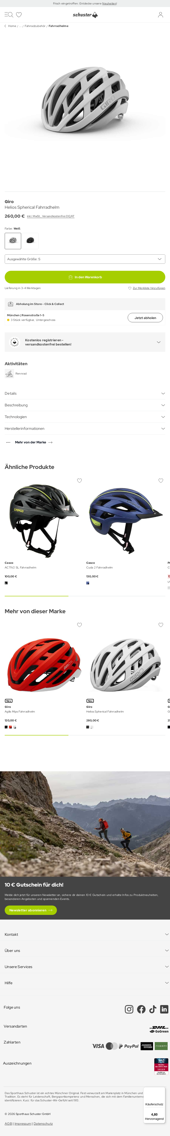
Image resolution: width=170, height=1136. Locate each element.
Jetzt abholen (145, 318)
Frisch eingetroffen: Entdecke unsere (77, 3)
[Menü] (162, 1090)
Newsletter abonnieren (27, 910)
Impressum (23, 1123)
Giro (9, 201)
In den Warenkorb (85, 277)
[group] (85, 109)
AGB (8, 1123)
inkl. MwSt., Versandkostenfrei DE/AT (51, 216)
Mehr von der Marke (30, 442)
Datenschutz (43, 1123)
